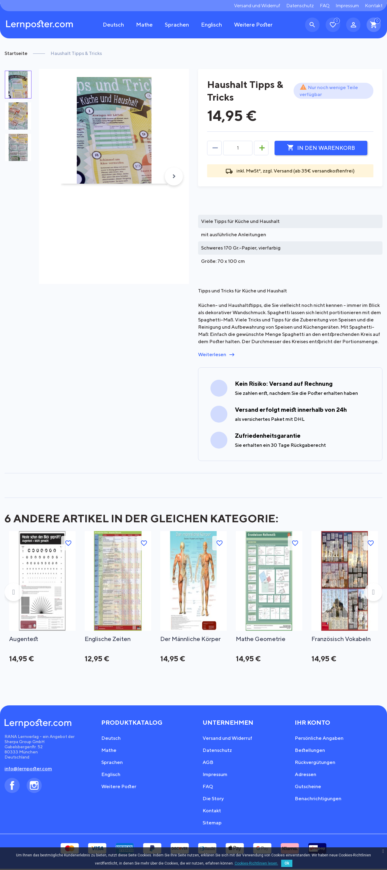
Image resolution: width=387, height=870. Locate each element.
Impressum (347, 5)
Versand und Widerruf (257, 5)
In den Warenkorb (321, 148)
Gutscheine (308, 788)
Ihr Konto (312, 723)
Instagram (34, 786)
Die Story (213, 800)
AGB (208, 763)
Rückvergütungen (315, 763)
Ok (287, 863)
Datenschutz (300, 5)
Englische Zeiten (108, 639)
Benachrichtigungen (318, 800)
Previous (14, 593)
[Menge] (237, 148)
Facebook (12, 786)
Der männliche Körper (191, 639)
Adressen (305, 775)
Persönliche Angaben (319, 739)
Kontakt (373, 5)
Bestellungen (310, 751)
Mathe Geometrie (261, 639)
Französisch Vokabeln (341, 639)
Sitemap (212, 824)
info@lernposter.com (28, 770)
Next (174, 176)
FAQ (325, 5)
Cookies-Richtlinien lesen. (256, 863)
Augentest (24, 639)
